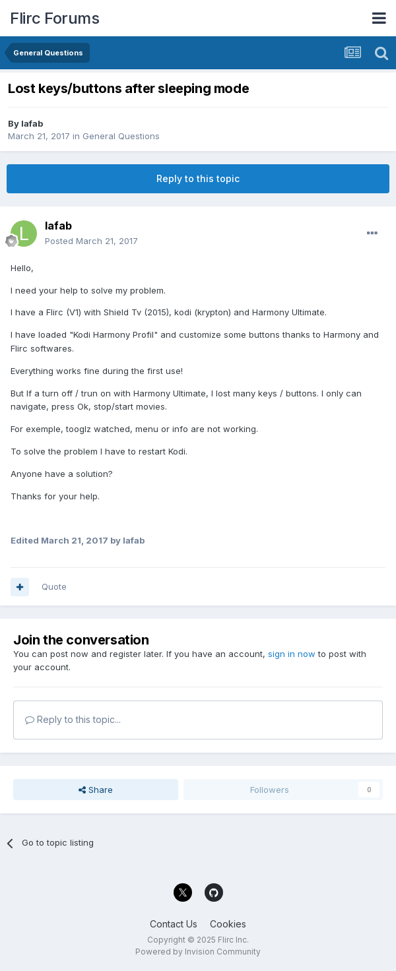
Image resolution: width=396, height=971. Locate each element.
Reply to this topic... (73, 719)
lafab (32, 123)
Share (96, 789)
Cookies (228, 923)
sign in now (291, 653)
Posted (91, 240)
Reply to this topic (198, 178)
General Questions (121, 136)
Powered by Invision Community (198, 951)
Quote (54, 586)
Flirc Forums (54, 18)
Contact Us (173, 923)
